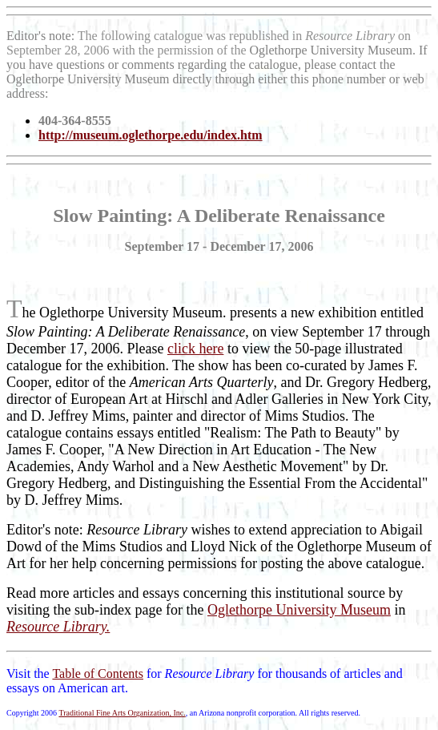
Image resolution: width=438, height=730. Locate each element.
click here (195, 349)
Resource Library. (58, 627)
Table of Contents (97, 673)
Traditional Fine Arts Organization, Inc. (121, 712)
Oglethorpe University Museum (299, 610)
